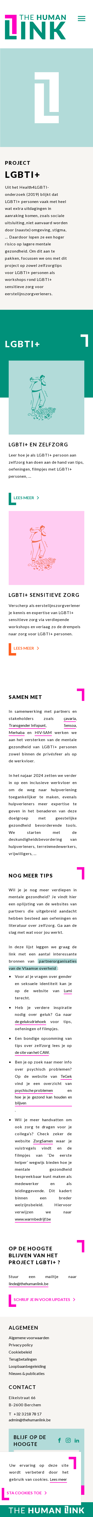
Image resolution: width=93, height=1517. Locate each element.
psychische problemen (34, 1090)
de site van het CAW (32, 1052)
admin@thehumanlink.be (30, 1419)
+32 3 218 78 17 (27, 1413)
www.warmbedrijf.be (33, 1219)
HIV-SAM (43, 732)
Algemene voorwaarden (29, 1337)
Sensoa (70, 725)
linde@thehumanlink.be (28, 1283)
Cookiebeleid (20, 1352)
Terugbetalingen (23, 1359)
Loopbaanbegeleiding (27, 1366)
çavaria (70, 718)
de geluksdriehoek (30, 1021)
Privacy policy (21, 1344)
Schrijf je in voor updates (45, 1299)
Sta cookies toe (27, 1492)
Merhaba (17, 732)
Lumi (68, 990)
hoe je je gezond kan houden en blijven (43, 1100)
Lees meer (27, 497)
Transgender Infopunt (27, 725)
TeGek (66, 1076)
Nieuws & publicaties (27, 1373)
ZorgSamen (43, 1140)
